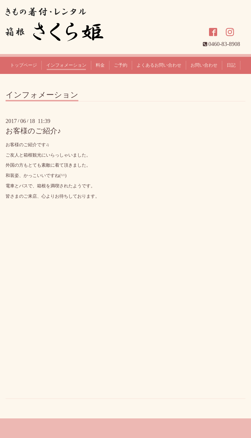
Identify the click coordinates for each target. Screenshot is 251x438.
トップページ (23, 65)
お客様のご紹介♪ (33, 131)
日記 (231, 65)
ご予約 (120, 65)
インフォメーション (66, 65)
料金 (100, 65)
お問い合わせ (204, 65)
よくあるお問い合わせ (159, 65)
